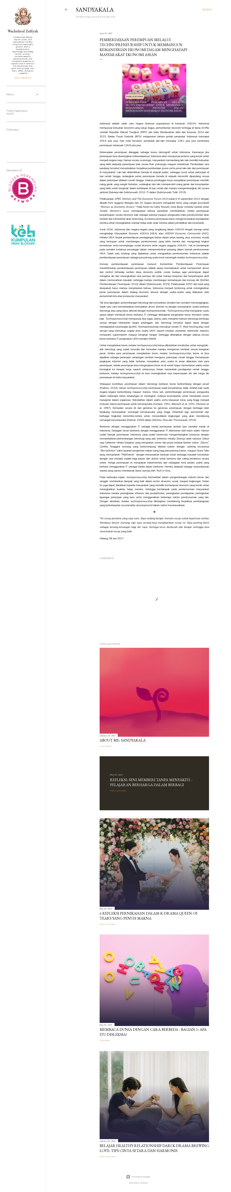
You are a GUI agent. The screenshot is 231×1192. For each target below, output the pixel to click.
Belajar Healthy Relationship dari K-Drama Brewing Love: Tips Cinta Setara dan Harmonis (154, 1148)
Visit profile (22, 78)
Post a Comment (118, 790)
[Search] (207, 9)
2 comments (105, 746)
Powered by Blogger (138, 1177)
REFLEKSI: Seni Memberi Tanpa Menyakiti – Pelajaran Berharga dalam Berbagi (151, 782)
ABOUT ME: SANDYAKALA (123, 740)
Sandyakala (95, 9)
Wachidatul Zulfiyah (23, 31)
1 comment (105, 1040)
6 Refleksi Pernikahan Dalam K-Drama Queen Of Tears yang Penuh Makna (149, 916)
